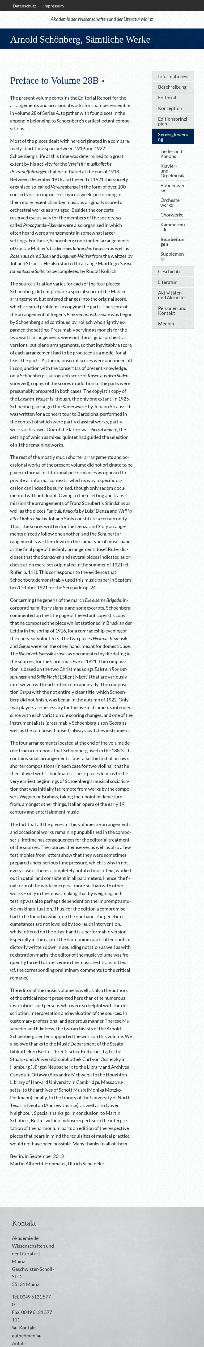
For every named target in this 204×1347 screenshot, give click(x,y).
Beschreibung (172, 87)
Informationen (173, 76)
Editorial (167, 97)
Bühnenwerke (172, 187)
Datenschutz (24, 5)
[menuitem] (24, 5)
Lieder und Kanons (171, 153)
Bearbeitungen (172, 241)
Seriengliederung (173, 136)
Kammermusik (172, 227)
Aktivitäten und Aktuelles (172, 295)
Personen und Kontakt (172, 310)
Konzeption (170, 108)
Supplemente (172, 256)
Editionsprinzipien (172, 121)
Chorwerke (171, 215)
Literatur (167, 282)
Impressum (53, 5)
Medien (166, 323)
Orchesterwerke (170, 202)
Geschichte (169, 271)
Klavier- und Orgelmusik (172, 170)
